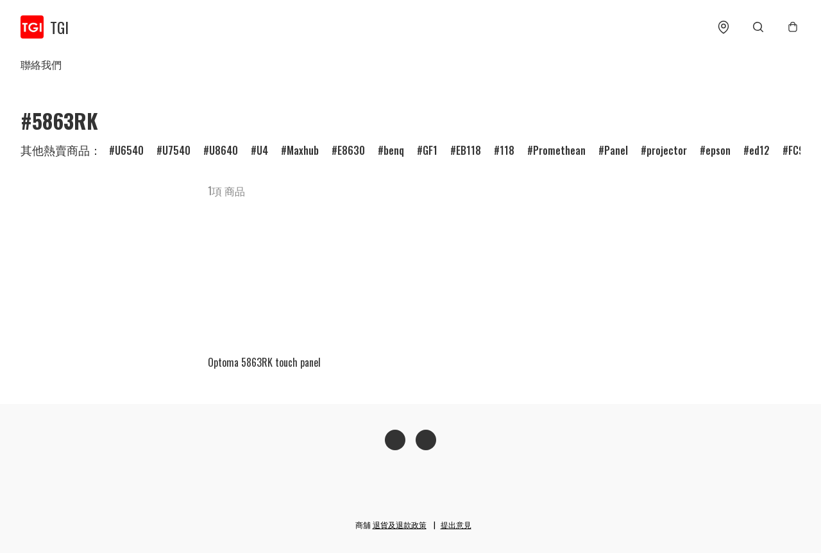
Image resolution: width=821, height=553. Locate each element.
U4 (262, 150)
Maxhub (303, 150)
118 (507, 150)
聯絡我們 (41, 64)
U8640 (223, 150)
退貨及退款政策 (400, 524)
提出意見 (456, 524)
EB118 (468, 150)
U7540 (176, 150)
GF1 (430, 150)
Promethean (559, 150)
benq (394, 150)
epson (718, 150)
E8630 (351, 150)
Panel (616, 150)
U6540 (129, 150)
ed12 (759, 150)
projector (667, 150)
